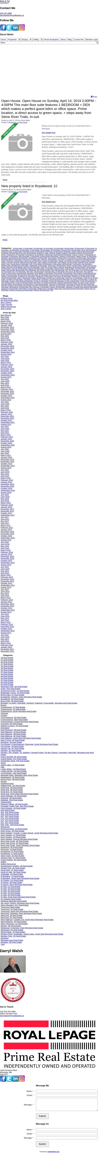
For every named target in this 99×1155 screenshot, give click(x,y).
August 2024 (6, 354)
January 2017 (6, 530)
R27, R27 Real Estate (19, 271)
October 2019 (6, 464)
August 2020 (6, 447)
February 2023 (7, 389)
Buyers (3, 254)
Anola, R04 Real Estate (89, 250)
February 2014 (7, 600)
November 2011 (7, 651)
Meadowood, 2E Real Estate (38, 265)
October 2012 (6, 629)
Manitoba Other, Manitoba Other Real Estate (15, 265)
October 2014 (6, 583)
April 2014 (5, 596)
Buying (25, 40)
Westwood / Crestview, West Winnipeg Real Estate (81, 287)
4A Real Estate (7, 674)
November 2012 (7, 627)
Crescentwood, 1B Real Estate (13, 718)
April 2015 (5, 573)
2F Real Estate (48, 248)
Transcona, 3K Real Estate (57, 284)
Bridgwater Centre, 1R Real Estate (34, 251)
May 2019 (5, 474)
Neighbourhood (77, 265)
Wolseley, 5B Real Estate (42, 290)
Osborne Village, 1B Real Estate (64, 268)
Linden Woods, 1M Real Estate (62, 264)
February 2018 (7, 505)
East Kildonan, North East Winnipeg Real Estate (21, 738)
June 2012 (5, 637)
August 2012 (6, 633)
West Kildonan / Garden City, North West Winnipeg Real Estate (27, 920)
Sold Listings (6, 309)
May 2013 (5, 618)
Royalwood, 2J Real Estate (17, 122)
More (3, 43)
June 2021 (5, 429)
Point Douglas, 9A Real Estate (15, 270)
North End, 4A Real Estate (14, 267)
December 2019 (7, 459)
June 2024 (5, 358)
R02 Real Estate (31, 270)
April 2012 (5, 641)
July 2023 (5, 379)
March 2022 (6, 410)
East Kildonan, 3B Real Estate (57, 258)
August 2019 (6, 468)
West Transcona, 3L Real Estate (40, 287)
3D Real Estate (79, 248)
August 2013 (6, 612)
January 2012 (6, 647)
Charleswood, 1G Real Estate (35, 254)
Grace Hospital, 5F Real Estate (47, 262)
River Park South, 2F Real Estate (38, 275)
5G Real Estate (55, 250)
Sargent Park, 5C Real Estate (81, 276)
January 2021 (6, 439)
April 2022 (5, 408)
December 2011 (7, 649)
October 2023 (6, 373)
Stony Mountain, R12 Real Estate (23, 284)
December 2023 (7, 369)
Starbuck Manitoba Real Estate (67, 282)
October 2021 (6, 420)
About (63, 40)
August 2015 (6, 565)
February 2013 (7, 624)
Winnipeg (13, 290)
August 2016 (6, 540)
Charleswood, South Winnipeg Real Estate (58, 254)
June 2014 (5, 591)
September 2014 (8, 585)
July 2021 (5, 426)
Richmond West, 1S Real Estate (55, 271)
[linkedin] (15, 30)
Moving (69, 265)
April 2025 (5, 338)
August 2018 (6, 492)
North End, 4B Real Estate (31, 267)
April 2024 (5, 360)
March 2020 (6, 455)
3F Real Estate (89, 248)
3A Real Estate (69, 248)
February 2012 (7, 645)
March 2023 (6, 387)
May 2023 (5, 383)
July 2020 (5, 449)
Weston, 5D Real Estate (57, 287)
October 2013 (6, 608)
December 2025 (7, 327)
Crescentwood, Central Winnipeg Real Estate (44, 256)
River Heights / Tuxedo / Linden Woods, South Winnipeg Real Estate (29, 833)
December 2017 (7, 509)
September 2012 (8, 631)
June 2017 (5, 519)
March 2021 (6, 435)
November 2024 (7, 348)
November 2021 (7, 418)
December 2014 (7, 579)
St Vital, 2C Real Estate (41, 281)
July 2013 (5, 614)
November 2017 (7, 511)
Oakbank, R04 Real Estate (36, 268)
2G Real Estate (59, 248)
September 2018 (8, 490)
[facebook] (3, 30)
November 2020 (7, 441)
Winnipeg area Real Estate (24, 290)
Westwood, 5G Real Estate (9, 288)
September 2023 (8, 375)
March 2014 (6, 598)
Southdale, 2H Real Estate (14, 279)
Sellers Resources (8, 864)
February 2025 (7, 342)
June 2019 (5, 472)
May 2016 (5, 546)
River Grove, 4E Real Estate (74, 271)
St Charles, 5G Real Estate (79, 279)
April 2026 (5, 319)
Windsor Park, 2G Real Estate (13, 936)
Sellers (19, 278)
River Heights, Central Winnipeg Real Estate (19, 839)
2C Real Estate (28, 248)
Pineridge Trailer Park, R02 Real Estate (17, 806)
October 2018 (6, 488)
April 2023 (5, 385)
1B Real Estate (17, 248)
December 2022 (7, 391)
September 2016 (8, 538)
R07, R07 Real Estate (72, 270)
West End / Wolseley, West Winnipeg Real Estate (16, 285)
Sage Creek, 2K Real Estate (62, 276)
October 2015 (6, 561)
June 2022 (5, 404)
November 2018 (7, 486)
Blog (70, 40)
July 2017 (5, 517)
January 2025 (6, 344)
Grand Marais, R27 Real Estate (67, 262)
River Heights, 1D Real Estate (63, 273)
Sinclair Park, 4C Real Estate (56, 278)
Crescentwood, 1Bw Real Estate (20, 256)
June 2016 (5, 544)
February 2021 (7, 437)
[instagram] (22, 30)
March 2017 (6, 525)
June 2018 (5, 497)
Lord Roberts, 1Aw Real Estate (82, 264)
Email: (30, 1095)
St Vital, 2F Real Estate (87, 281)
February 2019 (7, 480)
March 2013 (6, 622)
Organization (49, 268)
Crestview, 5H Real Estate (67, 256)
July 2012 (5, 635)
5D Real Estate (45, 250)
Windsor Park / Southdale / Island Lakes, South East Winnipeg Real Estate (61, 288)
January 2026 (6, 325)
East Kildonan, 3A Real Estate (38, 258)
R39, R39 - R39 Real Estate (35, 271)
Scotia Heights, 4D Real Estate (14, 860)
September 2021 (8, 422)
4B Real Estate (14, 250)
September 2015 (8, 563)
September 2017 (8, 515)
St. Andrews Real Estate (49, 282)
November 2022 (7, 393)
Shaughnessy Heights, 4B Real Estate (34, 278)
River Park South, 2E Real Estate (16, 275)
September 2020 (8, 445)
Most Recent (6, 315)
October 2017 (6, 513)
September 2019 (8, 466)
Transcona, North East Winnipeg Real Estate (80, 284)
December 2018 (7, 484)
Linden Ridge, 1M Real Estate (42, 264)
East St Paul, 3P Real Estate (31, 259)
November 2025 (7, 330)
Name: (30, 1091)
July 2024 (5, 356)
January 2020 (6, 457)
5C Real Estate (35, 250)
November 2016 (7, 534)
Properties (12, 40)
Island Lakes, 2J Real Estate (20, 264)
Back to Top (5, 1)
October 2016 (6, 536)
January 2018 (6, 507)
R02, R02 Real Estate (44, 270)
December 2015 (7, 556)
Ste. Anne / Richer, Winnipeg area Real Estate (20, 903)
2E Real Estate (38, 248)
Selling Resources (8, 307)
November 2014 (7, 581)
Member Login (92, 40)
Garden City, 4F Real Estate (33, 261)
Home (3, 40)
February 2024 (7, 365)
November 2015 (7, 558)
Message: (28, 1105)
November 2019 (7, 462)
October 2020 (6, 443)
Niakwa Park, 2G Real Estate (13, 786)
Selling (36, 40)
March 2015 (6, 575)
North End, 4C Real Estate (49, 267)
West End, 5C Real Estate (57, 285)
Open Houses (6, 305)
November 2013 (7, 606)
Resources (5, 827)
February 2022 (7, 412)
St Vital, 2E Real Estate (72, 281)
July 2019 (5, 470)
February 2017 (7, 528)
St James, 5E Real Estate (11, 882)
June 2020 (5, 451)
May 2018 (5, 499)
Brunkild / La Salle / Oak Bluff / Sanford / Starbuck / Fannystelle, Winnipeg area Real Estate (65, 253)
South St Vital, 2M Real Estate (13, 872)
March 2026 (6, 321)
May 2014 (5, 594)
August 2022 (6, 400)
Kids (31, 264)
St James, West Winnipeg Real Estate (21, 281)
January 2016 (6, 554)
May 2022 (5, 406)
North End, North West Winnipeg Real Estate (72, 267)
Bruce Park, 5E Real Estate (27, 253)
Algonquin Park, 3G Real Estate (71, 250)
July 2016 (5, 542)
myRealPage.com (53, 1151)
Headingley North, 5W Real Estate (15, 761)
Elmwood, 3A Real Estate (49, 259)
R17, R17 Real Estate (10, 821)
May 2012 (5, 639)
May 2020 (5, 453)
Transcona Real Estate (41, 284)
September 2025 (8, 332)
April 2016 (5, 548)
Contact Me (79, 40)
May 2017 (5, 521)
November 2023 (7, 371)
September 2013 (8, 610)
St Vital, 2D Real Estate (56, 281)
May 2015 (5, 571)
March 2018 (6, 503)
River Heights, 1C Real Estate (44, 273)
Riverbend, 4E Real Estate (87, 275)
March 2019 (6, 478)
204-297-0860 (6, 13)
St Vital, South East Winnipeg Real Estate (28, 282)
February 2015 (7, 577)
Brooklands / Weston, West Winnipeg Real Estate (79, 251)
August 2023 (6, 377)
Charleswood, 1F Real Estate (16, 254)
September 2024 (8, 352)
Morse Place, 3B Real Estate (57, 265)
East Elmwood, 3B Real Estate (18, 258)
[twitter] (9, 30)
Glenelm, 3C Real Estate (50, 261)
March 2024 (6, 363)
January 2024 (6, 367)
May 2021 (5, 431)
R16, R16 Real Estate (87, 270)
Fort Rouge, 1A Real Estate (14, 261)
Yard (51, 290)
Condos (81, 254)
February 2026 (7, 323)
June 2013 (5, 616)
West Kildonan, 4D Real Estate (19, 287)
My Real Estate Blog (9, 300)
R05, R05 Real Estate (58, 270)
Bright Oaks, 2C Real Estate (54, 251)
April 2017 (5, 523)
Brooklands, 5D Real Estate (10, 253)
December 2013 (7, 604)
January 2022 (6, 414)
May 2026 (5, 317)
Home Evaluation (51, 40)
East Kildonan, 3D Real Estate (77, 258)
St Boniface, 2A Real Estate (32, 279)
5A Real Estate (24, 250)
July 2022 (5, 402)
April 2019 (5, 476)
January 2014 (6, 602)
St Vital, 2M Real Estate (11, 895)
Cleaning (75, 254)
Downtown (4, 258)
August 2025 (6, 334)
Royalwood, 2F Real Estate (26, 276)
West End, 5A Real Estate (40, 285)
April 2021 (5, 433)
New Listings (6, 302)
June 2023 (5, 381)
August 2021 (6, 424)
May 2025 (5, 336)
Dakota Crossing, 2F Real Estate (86, 256)
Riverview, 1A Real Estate (9, 276)
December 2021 (7, 416)
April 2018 (5, 501)
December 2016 (7, 532)
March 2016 (6, 550)
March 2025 (6, 340)
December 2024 (7, 346)
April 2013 (5, 620)
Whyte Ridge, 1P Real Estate (28, 288)
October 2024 (6, 350)
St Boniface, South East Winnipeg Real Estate (56, 279)
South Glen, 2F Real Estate (74, 278)
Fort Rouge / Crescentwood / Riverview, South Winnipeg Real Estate (29, 744)
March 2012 (6, 643)
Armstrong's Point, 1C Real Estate (11, 251)
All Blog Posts (6, 298)
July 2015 (5, 567)
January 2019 (6, 482)
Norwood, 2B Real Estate (19, 268)
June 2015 (5, 569)
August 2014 (6, 587)
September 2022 (8, 398)
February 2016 (7, 552)
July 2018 (5, 495)
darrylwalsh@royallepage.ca (12, 15)
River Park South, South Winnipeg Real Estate (63, 275)
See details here (48, 133)
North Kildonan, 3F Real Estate (14, 796)
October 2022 (6, 396)
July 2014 (5, 589)
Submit (42, 1116)
